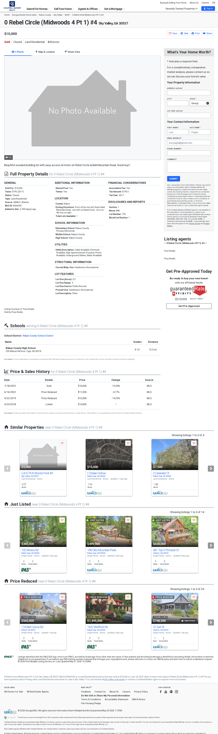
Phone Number (174, 148)
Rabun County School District (38, 335)
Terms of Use (194, 224)
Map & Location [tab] (45, 51)
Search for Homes (38, 8)
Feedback (86, 692)
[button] (208, 8)
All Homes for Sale (13, 691)
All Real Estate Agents (38, 691)
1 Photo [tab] (18, 51)
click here (139, 659)
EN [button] (213, 3)
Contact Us (100, 691)
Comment (172, 159)
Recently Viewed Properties (182, 8)
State (193, 99)
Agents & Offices (89, 8)
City (169, 99)
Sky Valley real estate (114, 679)
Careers (205, 3)
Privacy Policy (141, 691)
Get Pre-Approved (189, 306)
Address (174, 88)
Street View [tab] (72, 51)
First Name (172, 127)
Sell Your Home (64, 8)
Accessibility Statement (116, 699)
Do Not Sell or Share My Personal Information (105, 695)
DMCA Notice (138, 699)
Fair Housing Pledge (91, 703)
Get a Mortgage (114, 8)
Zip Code (174, 111)
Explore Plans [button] (154, 717)
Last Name (195, 127)
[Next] (211, 469)
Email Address (174, 138)
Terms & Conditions (91, 699)
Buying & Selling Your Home (173, 3)
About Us (194, 3)
